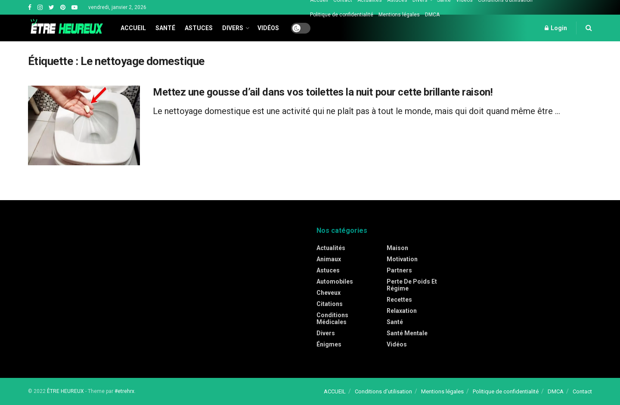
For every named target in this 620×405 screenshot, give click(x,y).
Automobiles (334, 281)
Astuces (199, 28)
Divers (232, 28)
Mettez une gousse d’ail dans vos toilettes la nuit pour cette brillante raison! (323, 92)
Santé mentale (407, 333)
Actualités (330, 247)
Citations (329, 303)
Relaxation (402, 310)
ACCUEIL (335, 391)
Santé (165, 28)
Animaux (328, 259)
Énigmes (328, 344)
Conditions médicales (332, 318)
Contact (582, 391)
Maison (397, 247)
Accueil (133, 28)
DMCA (432, 15)
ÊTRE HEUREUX (65, 391)
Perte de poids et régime (412, 285)
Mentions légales (399, 15)
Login (556, 28)
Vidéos (268, 28)
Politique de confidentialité (341, 15)
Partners (399, 270)
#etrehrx (124, 391)
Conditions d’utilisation (383, 391)
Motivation (402, 259)
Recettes (399, 299)
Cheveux (328, 292)
